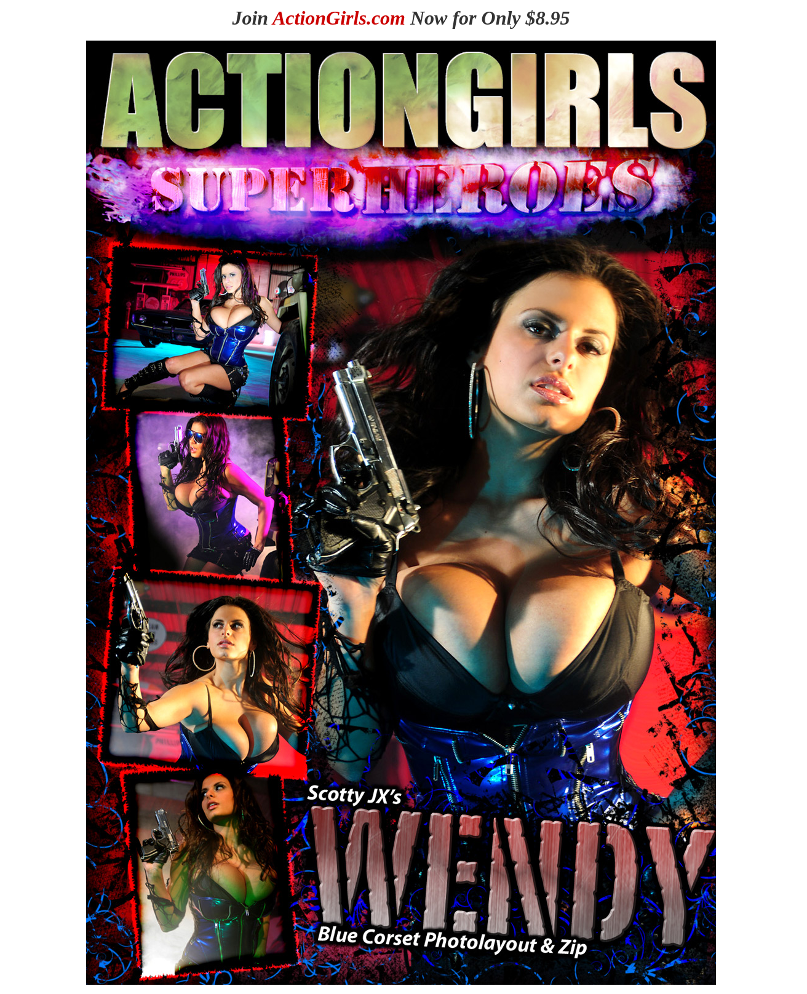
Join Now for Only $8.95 (401, 18)
